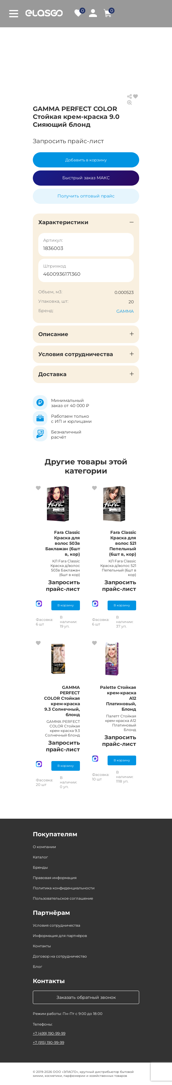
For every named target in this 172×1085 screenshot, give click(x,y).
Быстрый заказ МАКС (86, 177)
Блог (37, 966)
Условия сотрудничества (56, 925)
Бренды (40, 867)
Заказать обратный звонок (86, 997)
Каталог (68, 36)
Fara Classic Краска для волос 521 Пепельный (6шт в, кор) (122, 543)
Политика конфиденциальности (64, 888)
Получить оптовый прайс (86, 196)
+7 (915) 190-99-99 (48, 1042)
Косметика (99, 36)
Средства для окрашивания (96, 42)
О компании (44, 846)
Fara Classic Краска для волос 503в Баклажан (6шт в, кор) (62, 543)
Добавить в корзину (86, 159)
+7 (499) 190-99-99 (49, 1033)
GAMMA (125, 311)
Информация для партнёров (60, 935)
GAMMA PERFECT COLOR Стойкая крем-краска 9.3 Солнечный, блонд (62, 701)
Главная (41, 36)
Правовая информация (55, 877)
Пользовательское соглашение (63, 898)
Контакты (42, 946)
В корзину (65, 605)
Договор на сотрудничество (60, 956)
